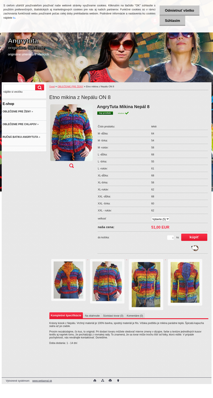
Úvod (52, 86)
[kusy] (170, 237)
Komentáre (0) (135, 315)
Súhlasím (172, 20)
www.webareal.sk (42, 380)
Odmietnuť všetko (179, 10)
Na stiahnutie (92, 315)
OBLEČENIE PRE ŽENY (70, 86)
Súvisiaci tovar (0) (113, 315)
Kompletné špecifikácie (66, 315)
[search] (39, 87)
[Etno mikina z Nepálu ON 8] (71, 137)
